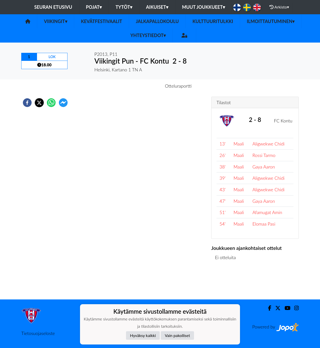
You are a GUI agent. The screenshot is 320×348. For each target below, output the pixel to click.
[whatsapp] (51, 102)
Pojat (94, 7)
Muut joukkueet (203, 7)
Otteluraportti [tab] (178, 86)
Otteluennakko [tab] (142, 86)
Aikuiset (157, 7)
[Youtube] (285, 308)
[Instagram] (294, 308)
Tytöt (124, 7)
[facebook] (27, 102)
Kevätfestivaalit (101, 21)
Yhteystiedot (148, 35)
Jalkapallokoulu (157, 21)
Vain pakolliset (177, 335)
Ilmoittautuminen (270, 21)
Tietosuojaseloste (38, 333)
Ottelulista (227, 282)
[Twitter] (275, 308)
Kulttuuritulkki (212, 21)
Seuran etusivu (53, 7)
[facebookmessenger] (63, 102)
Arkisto (279, 7)
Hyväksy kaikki (143, 335)
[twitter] (39, 102)
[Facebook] (267, 308)
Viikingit (55, 21)
